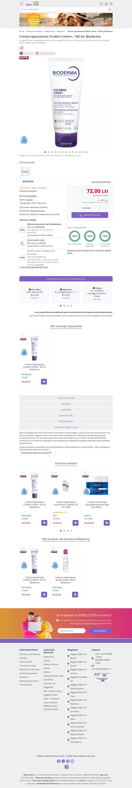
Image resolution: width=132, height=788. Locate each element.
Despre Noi (49, 656)
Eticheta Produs (37, 210)
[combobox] (66, 9)
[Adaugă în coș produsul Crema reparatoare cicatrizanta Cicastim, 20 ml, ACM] (75, 523)
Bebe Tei (20, 31)
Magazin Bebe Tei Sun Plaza (77, 709)
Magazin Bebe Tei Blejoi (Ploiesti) (77, 732)
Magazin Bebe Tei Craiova (77, 671)
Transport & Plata (27, 665)
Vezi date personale (91, 623)
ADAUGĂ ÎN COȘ (89, 215)
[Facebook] (58, 761)
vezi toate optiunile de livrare (33, 267)
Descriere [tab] (66, 403)
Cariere (47, 660)
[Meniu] (21, 4)
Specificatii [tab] (66, 409)
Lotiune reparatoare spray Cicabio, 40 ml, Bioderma (65, 580)
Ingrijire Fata (50, 31)
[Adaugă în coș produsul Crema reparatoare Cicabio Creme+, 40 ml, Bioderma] (44, 381)
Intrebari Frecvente (28, 673)
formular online (51, 709)
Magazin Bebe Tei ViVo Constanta (77, 724)
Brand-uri (23, 677)
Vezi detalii (39, 265)
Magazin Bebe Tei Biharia (77, 656)
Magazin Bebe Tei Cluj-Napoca (77, 740)
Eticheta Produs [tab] (66, 421)
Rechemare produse (28, 681)
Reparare (61, 31)
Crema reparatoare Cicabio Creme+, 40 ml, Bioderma (34, 367)
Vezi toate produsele (101, 181)
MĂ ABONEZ (100, 630)
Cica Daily (88, 518)
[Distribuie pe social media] (21, 48)
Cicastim (56, 518)
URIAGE (87, 515)
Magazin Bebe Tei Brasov (77, 663)
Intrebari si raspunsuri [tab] (66, 427)
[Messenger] (63, 761)
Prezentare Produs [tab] (66, 398)
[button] (45, 152)
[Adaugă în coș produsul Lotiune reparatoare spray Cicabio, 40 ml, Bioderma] (75, 594)
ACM (55, 515)
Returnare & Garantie (29, 669)
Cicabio (29, 199)
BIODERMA (31, 196)
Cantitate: (86, 208)
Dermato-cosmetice (34, 31)
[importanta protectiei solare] (66, 19)
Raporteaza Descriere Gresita (36, 452)
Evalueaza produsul (28, 191)
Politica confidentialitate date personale (53, 676)
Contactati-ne (25, 684)
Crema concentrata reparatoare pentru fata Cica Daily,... (97, 505)
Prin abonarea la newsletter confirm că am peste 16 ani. (85, 620)
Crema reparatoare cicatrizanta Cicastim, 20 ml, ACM (66, 505)
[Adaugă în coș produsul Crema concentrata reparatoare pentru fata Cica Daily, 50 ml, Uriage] (107, 523)
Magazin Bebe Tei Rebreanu (77, 702)
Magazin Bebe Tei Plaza (77, 694)
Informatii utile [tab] (66, 415)
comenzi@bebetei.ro (101, 668)
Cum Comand (25, 661)
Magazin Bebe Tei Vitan (77, 717)
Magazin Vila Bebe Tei (77, 679)
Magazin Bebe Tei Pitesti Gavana (77, 686)
